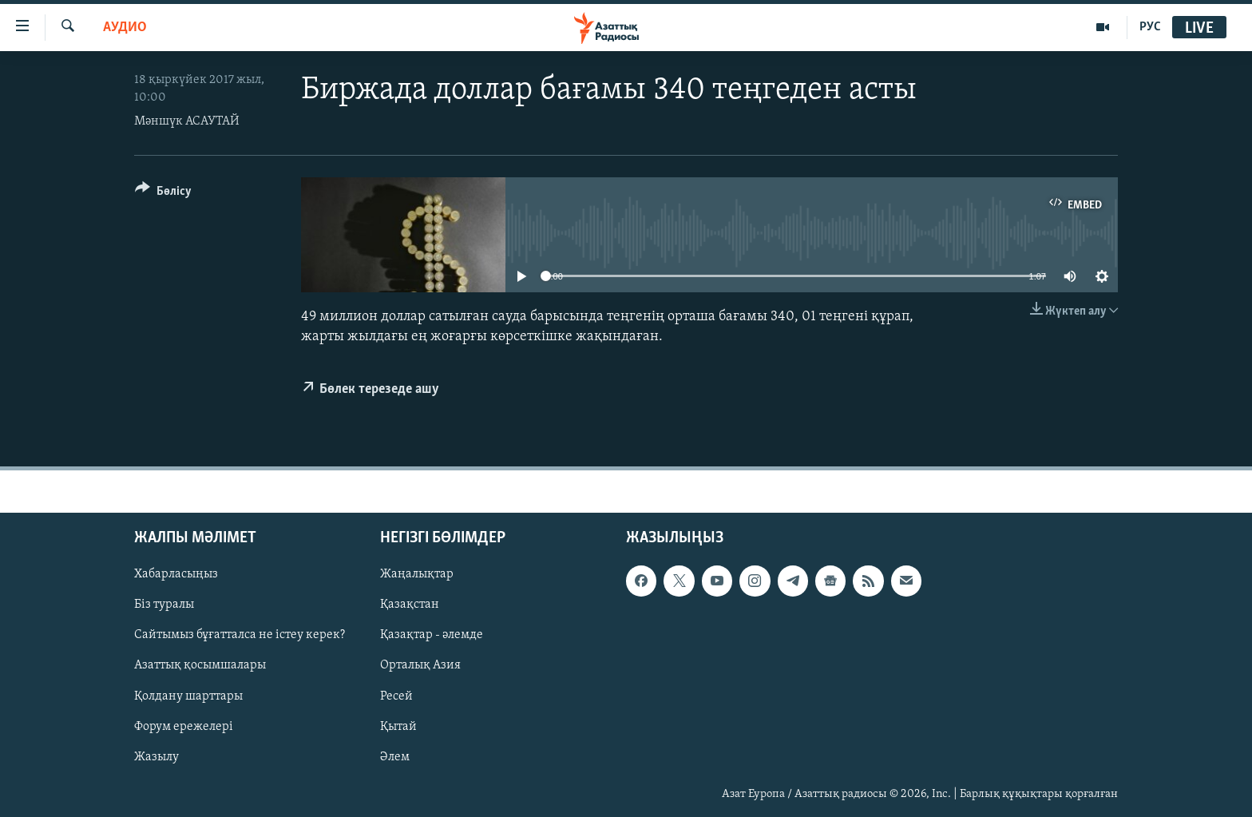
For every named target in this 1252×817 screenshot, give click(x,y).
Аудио (125, 27)
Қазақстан (409, 605)
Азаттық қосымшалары (200, 666)
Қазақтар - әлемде (431, 635)
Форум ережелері (183, 726)
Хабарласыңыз (176, 575)
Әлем (395, 757)
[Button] (163, 193)
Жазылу (156, 757)
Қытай (398, 726)
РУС (1150, 27)
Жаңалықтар (417, 575)
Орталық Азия (420, 666)
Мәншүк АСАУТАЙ (187, 121)
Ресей (396, 696)
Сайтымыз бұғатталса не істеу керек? (239, 635)
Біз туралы (164, 605)
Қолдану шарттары (188, 696)
